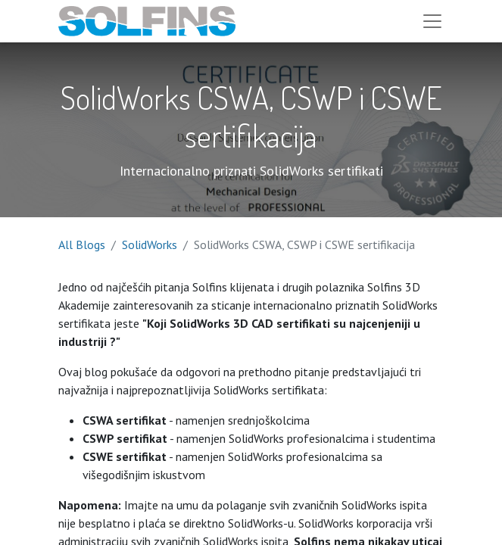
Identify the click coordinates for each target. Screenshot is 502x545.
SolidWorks (149, 244)
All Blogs (81, 244)
